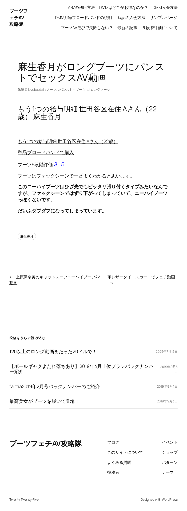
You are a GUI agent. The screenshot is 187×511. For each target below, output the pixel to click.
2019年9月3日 (167, 401)
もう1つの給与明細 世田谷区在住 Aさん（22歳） (68, 141)
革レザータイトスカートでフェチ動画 (141, 277)
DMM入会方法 (165, 7)
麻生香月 (26, 236)
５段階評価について (160, 27)
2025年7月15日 (167, 351)
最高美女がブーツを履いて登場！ (44, 401)
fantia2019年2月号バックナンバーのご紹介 (54, 386)
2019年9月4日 (167, 386)
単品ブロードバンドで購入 (46, 152)
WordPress (170, 499)
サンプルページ (164, 17)
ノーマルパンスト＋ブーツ (66, 89)
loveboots (35, 89)
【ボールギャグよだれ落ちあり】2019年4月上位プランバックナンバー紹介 (81, 369)
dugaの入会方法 (130, 17)
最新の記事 (127, 27)
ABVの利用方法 (81, 7)
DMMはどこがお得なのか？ (123, 7)
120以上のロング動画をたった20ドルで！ (53, 351)
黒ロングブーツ (98, 89)
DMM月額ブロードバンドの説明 (83, 17)
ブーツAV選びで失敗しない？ (87, 27)
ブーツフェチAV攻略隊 (18, 17)
